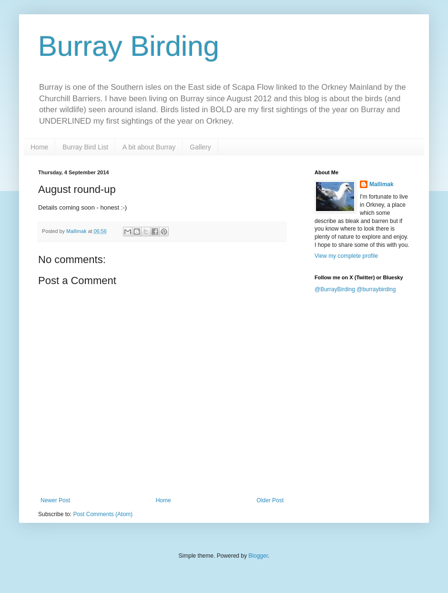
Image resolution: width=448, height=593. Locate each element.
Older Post (270, 500)
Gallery (200, 147)
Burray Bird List (85, 147)
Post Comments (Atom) (102, 514)
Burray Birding (128, 46)
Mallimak (381, 184)
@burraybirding (376, 289)
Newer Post (55, 500)
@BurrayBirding (335, 289)
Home (39, 147)
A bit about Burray (148, 147)
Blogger (258, 555)
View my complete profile (346, 256)
